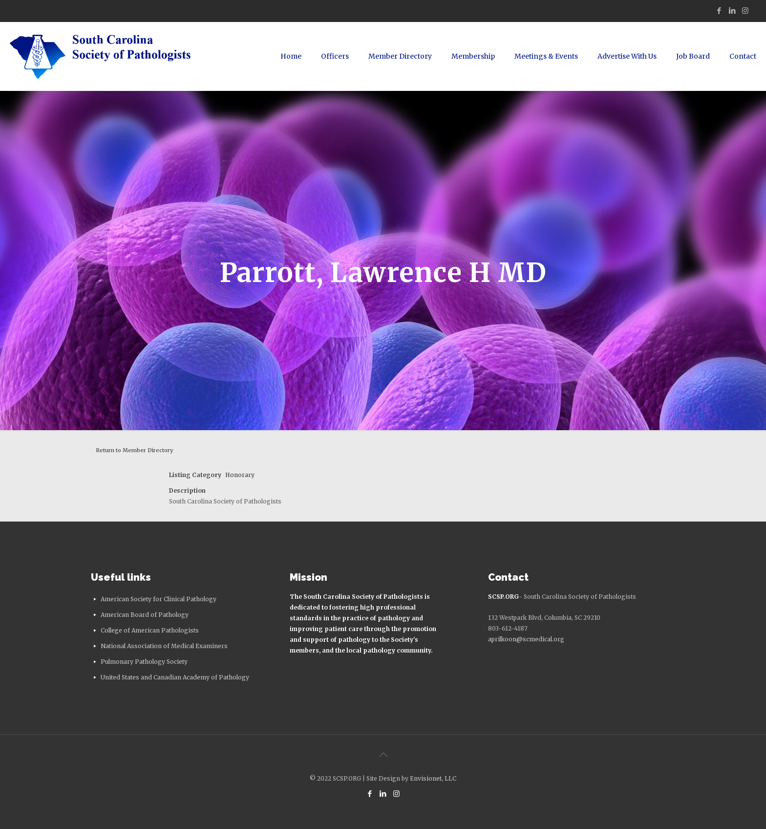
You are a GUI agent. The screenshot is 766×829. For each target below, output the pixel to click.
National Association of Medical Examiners (164, 646)
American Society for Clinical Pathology (158, 599)
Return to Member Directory (134, 450)
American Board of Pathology (145, 614)
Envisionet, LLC (433, 778)
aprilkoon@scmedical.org (526, 639)
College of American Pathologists (150, 630)
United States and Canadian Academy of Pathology (175, 677)
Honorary (240, 475)
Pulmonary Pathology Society (144, 661)
